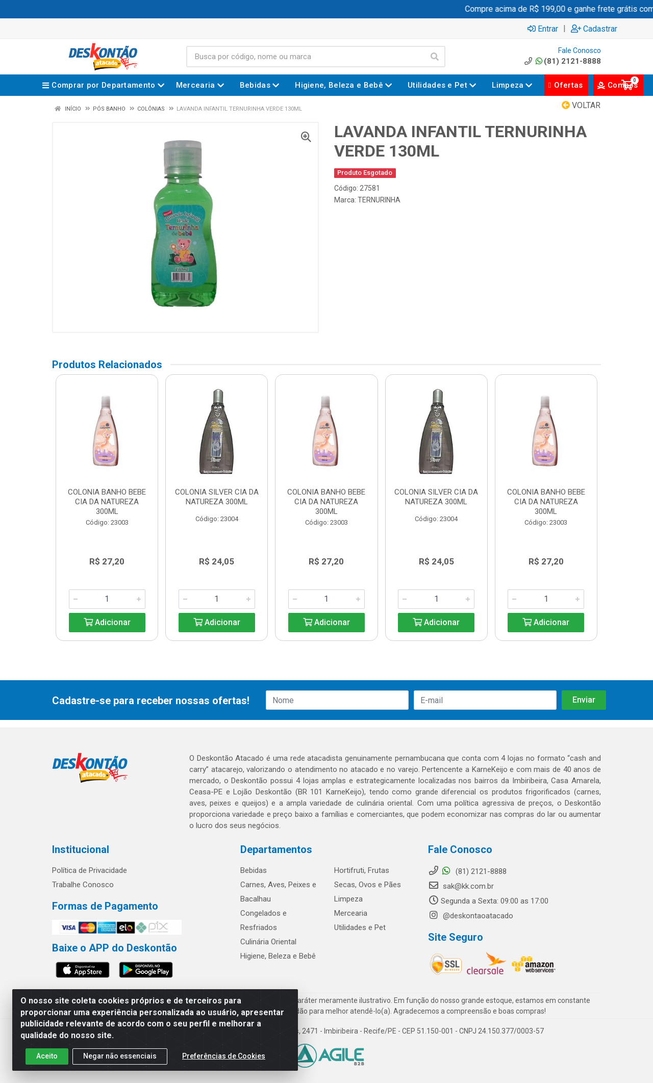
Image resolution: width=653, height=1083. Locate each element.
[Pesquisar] (434, 56)
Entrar (543, 28)
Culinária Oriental (268, 941)
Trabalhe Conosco (83, 884)
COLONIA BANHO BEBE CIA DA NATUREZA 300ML (107, 501)
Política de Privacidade (89, 870)
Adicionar (107, 622)
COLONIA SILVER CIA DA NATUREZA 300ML (217, 496)
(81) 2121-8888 (562, 61)
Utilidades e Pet (360, 927)
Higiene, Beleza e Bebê (278, 956)
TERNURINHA (379, 200)
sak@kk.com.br (461, 886)
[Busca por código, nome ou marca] (305, 56)
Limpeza (348, 899)
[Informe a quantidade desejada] (107, 599)
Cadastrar (594, 28)
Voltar (581, 105)
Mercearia (350, 913)
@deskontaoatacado (470, 915)
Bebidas (253, 870)
